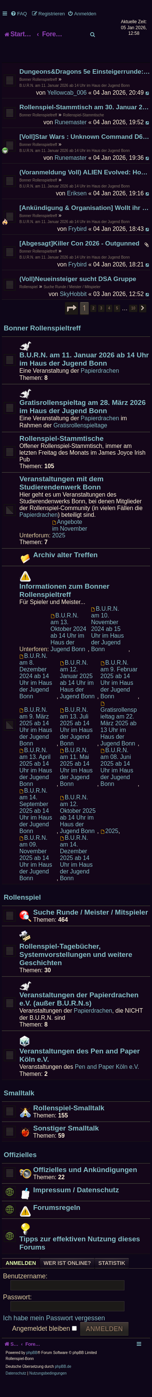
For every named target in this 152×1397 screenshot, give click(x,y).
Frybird (77, 243)
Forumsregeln (56, 1222)
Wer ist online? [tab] (67, 1278)
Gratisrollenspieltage (80, 440)
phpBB (32, 1368)
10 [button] (133, 323)
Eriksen (77, 208)
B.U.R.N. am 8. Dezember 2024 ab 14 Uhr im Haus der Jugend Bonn (35, 690)
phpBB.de (63, 1381)
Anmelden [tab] (21, 1278)
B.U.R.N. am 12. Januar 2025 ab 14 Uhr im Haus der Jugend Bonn (77, 694)
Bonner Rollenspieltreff (38, 94)
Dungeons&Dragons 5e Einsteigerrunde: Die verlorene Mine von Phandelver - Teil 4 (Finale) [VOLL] (84, 86)
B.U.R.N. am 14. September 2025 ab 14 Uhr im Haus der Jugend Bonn (35, 825)
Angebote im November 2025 (69, 543)
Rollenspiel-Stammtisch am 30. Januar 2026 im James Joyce (84, 121)
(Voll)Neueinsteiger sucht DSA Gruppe (77, 293)
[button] (71, 323)
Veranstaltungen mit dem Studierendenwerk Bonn (61, 497)
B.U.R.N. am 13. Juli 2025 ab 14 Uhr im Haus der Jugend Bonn (76, 741)
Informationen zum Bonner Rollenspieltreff (64, 605)
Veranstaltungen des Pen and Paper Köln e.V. (79, 1070)
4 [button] (109, 323)
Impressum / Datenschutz (76, 1204)
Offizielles (20, 1170)
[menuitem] (18, 13)
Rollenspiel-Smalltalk (68, 1122)
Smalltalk (19, 1108)
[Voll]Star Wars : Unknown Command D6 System (84, 151)
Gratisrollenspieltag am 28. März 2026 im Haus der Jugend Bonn (82, 421)
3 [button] (101, 323)
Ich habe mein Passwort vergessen (54, 1332)
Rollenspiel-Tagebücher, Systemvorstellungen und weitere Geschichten (75, 969)
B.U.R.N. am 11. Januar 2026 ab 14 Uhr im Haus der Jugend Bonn (74, 100)
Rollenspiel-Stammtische (83, 130)
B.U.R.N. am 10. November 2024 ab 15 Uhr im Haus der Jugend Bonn (107, 643)
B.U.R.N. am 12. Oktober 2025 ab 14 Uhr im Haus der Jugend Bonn (78, 829)
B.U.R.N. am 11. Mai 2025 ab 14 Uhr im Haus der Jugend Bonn (76, 782)
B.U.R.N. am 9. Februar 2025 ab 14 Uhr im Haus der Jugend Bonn (119, 694)
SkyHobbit (73, 308)
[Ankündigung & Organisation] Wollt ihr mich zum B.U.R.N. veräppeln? (84, 222)
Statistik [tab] (111, 1278)
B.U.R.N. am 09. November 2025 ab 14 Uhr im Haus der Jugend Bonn (35, 872)
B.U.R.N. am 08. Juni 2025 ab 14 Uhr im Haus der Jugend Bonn (117, 782)
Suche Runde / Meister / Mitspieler (72, 301)
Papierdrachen (100, 385)
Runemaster (70, 137)
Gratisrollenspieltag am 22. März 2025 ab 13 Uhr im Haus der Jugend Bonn (119, 738)
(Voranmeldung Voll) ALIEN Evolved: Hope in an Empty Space (84, 186)
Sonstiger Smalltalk (66, 1143)
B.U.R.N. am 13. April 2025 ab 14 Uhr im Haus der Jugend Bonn (35, 782)
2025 (109, 845)
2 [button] (93, 323)
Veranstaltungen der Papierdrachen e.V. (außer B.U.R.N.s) (79, 1014)
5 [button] (117, 323)
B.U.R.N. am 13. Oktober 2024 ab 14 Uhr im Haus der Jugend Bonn (68, 647)
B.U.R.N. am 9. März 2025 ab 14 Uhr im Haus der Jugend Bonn (35, 741)
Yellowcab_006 (67, 107)
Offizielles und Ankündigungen (85, 1184)
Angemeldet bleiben (44, 1343)
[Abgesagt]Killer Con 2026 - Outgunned (79, 258)
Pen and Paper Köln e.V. (107, 1081)
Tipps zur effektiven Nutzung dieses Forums (79, 1258)
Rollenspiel (28, 301)
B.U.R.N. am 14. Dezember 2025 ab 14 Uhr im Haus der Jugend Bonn (76, 872)
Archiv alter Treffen (65, 569)
